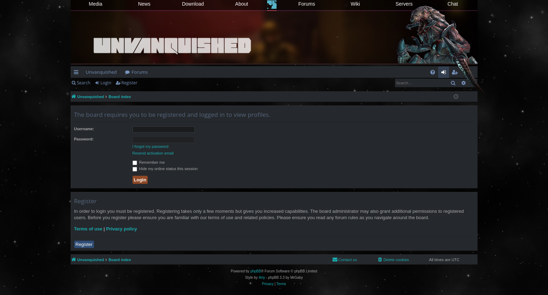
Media (95, 4)
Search (83, 83)
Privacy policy (121, 228)
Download (193, 4)
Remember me (148, 162)
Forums (306, 4)
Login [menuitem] (445, 73)
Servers (403, 4)
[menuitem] (432, 72)
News (144, 4)
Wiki (355, 4)
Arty (262, 277)
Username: (84, 129)
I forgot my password (150, 146)
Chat (453, 4)
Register (129, 83)
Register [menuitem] (456, 73)
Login (105, 83)
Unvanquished (101, 72)
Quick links (77, 73)
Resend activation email (153, 153)
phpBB (256, 271)
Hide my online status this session (165, 169)
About (241, 4)
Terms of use (88, 228)
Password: (84, 139)
